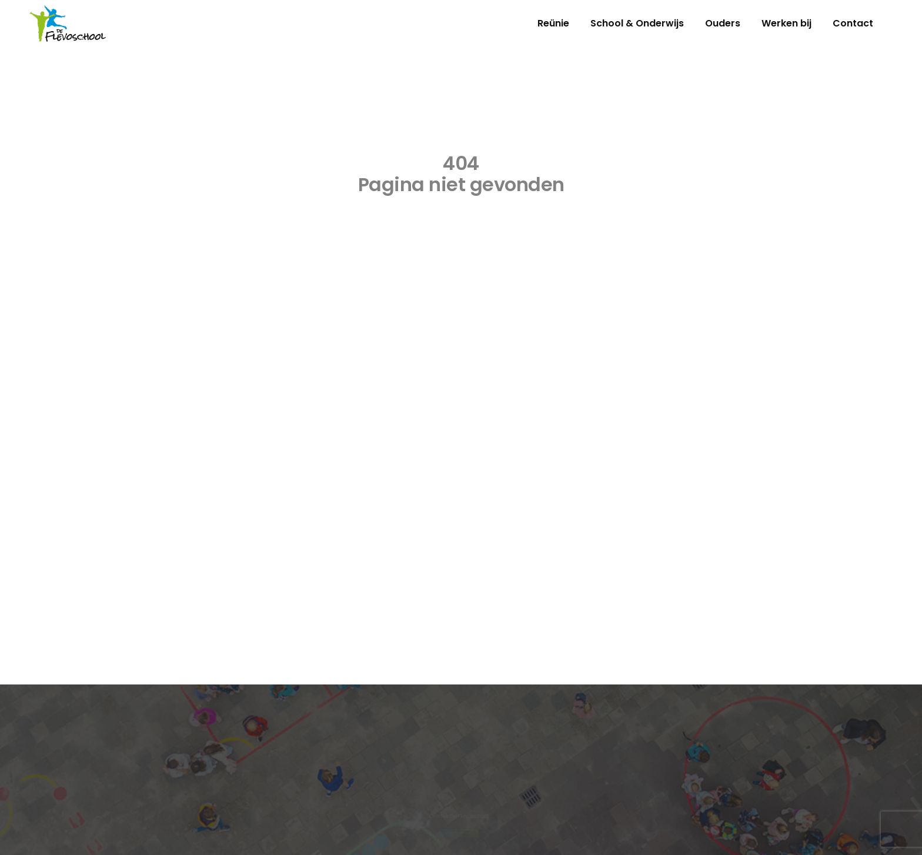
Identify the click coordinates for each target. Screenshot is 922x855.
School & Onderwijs (637, 23)
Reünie (553, 23)
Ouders (722, 23)
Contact (853, 23)
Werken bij (786, 23)
